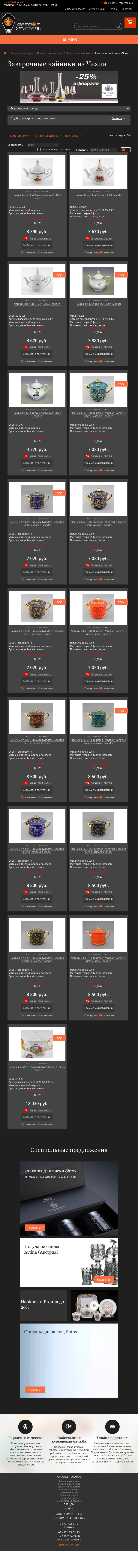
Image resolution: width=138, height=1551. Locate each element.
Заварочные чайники (78, 53)
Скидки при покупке (40, 238)
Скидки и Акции (97, 9)
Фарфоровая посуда (22, 53)
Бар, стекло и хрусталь (69, 1486)
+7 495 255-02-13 (24, 5)
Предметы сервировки (49, 53)
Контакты (127, 9)
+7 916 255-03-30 (13, 1)
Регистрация (125, 3)
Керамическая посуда (69, 1483)
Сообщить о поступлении (37, 245)
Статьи (114, 9)
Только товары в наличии (54, 149)
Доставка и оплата (75, 9)
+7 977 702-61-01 (69, 1523)
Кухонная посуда (69, 1495)
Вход (112, 3)
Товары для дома (69, 1497)
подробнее (35, 1228)
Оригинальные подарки (69, 1500)
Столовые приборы (69, 1489)
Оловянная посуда (69, 1492)
